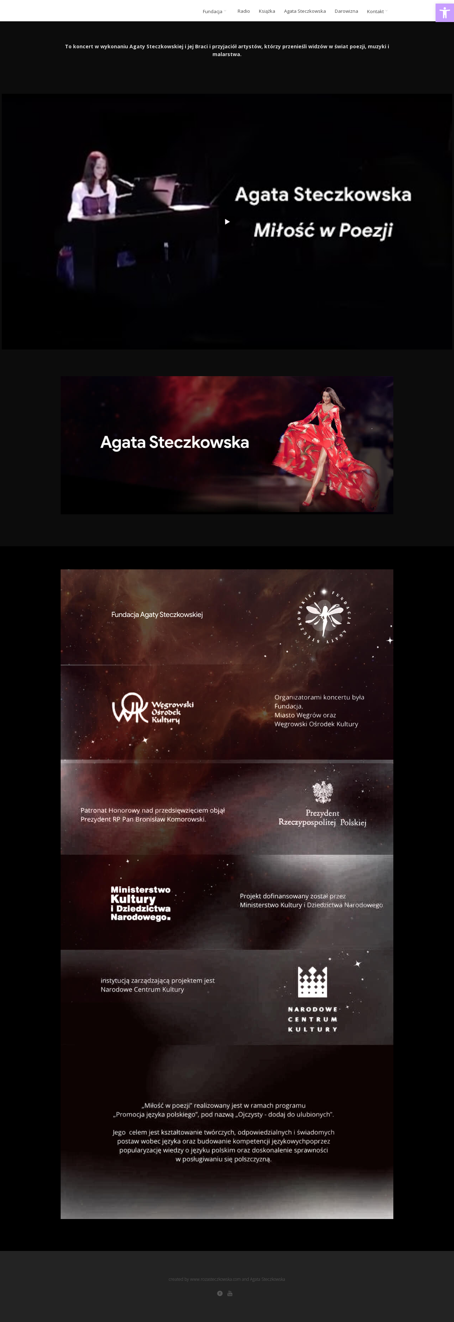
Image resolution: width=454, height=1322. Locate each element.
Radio (244, 11)
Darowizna (346, 11)
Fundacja (216, 11)
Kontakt (378, 11)
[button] (445, 13)
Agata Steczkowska (305, 11)
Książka (267, 11)
